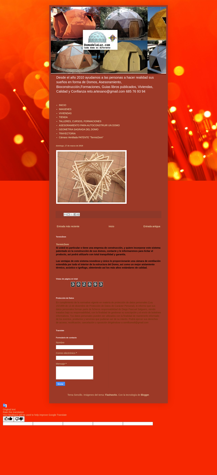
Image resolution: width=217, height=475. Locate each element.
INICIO (62, 105)
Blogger (145, 394)
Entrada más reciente (68, 226)
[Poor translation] (19, 419)
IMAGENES (65, 109)
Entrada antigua (151, 226)
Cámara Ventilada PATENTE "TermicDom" (81, 137)
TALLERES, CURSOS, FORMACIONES (80, 121)
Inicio (111, 226)
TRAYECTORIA (67, 133)
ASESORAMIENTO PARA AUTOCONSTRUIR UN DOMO (89, 125)
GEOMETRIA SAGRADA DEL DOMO (78, 129)
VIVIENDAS (65, 113)
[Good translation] (8, 419)
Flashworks (111, 394)
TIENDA (63, 117)
